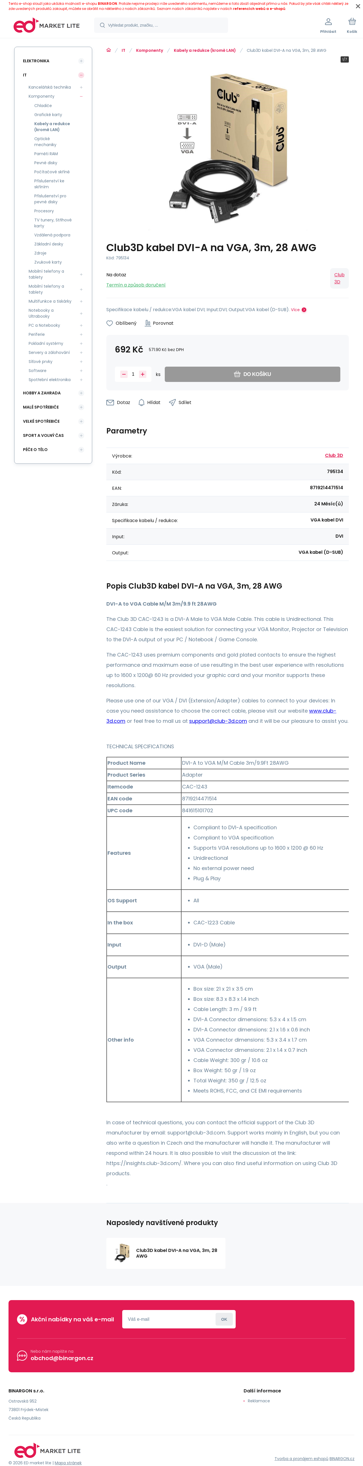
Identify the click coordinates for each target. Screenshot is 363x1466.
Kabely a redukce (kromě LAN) (205, 50)
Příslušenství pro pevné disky (50, 199)
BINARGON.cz (342, 1458)
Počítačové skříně (52, 172)
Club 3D (339, 278)
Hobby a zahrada (42, 393)
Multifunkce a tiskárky (50, 301)
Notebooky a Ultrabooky (41, 313)
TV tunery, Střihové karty (53, 223)
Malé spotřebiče (41, 407)
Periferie (37, 334)
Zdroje (40, 253)
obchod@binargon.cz (62, 1358)
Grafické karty (48, 114)
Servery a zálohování (49, 352)
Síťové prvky (40, 361)
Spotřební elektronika (50, 379)
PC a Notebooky (44, 325)
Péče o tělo (35, 449)
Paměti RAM (46, 154)
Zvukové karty (48, 262)
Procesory (44, 211)
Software (38, 370)
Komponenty (149, 50)
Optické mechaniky (45, 142)
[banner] (47, 26)
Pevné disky (45, 163)
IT (123, 50)
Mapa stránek (68, 1463)
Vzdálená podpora (52, 235)
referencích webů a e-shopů (259, 8)
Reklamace (259, 1401)
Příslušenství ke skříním (49, 184)
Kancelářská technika (50, 87)
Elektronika (36, 61)
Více (295, 310)
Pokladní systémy (46, 343)
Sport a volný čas (43, 435)
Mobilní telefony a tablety (46, 274)
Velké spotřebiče (41, 421)
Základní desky (48, 244)
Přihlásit (224, 1319)
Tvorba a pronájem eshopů (301, 1458)
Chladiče (43, 105)
